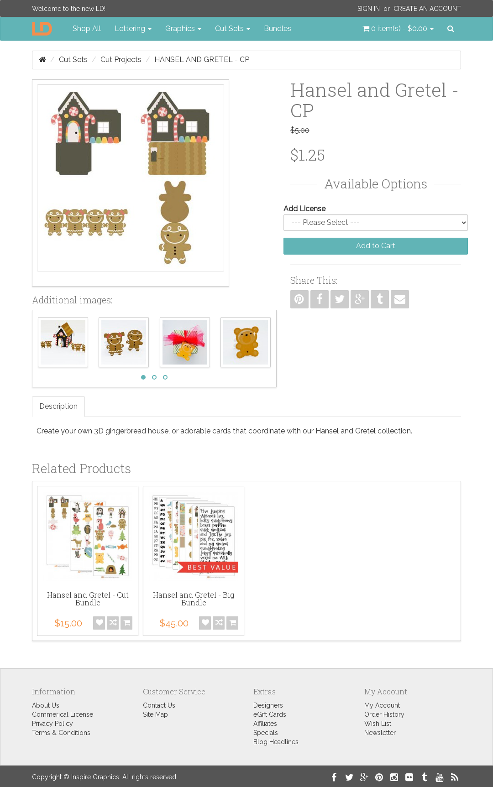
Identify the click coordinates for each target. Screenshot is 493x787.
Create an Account (427, 8)
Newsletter (380, 732)
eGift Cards (269, 714)
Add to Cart (375, 245)
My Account (382, 705)
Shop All (87, 28)
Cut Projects (121, 59)
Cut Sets (73, 59)
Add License (304, 208)
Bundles (277, 28)
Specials (265, 732)
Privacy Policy (52, 723)
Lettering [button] (133, 28)
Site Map (155, 714)
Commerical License (62, 714)
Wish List (377, 723)
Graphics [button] (183, 28)
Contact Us (159, 705)
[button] (398, 28)
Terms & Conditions (61, 732)
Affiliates (265, 723)
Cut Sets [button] (232, 28)
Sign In (368, 8)
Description (58, 406)
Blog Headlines (276, 741)
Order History (384, 714)
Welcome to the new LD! (68, 8)
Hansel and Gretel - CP (201, 59)
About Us (45, 705)
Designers (268, 705)
